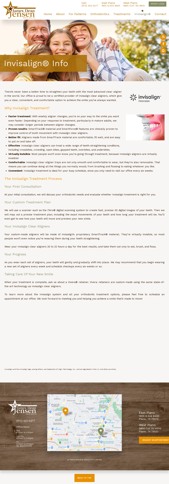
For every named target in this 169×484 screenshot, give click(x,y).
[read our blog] (163, 37)
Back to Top (84, 478)
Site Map (98, 460)
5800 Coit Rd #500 (134, 4)
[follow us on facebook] (163, 44)
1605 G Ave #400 (111, 4)
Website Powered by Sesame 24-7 (80, 460)
